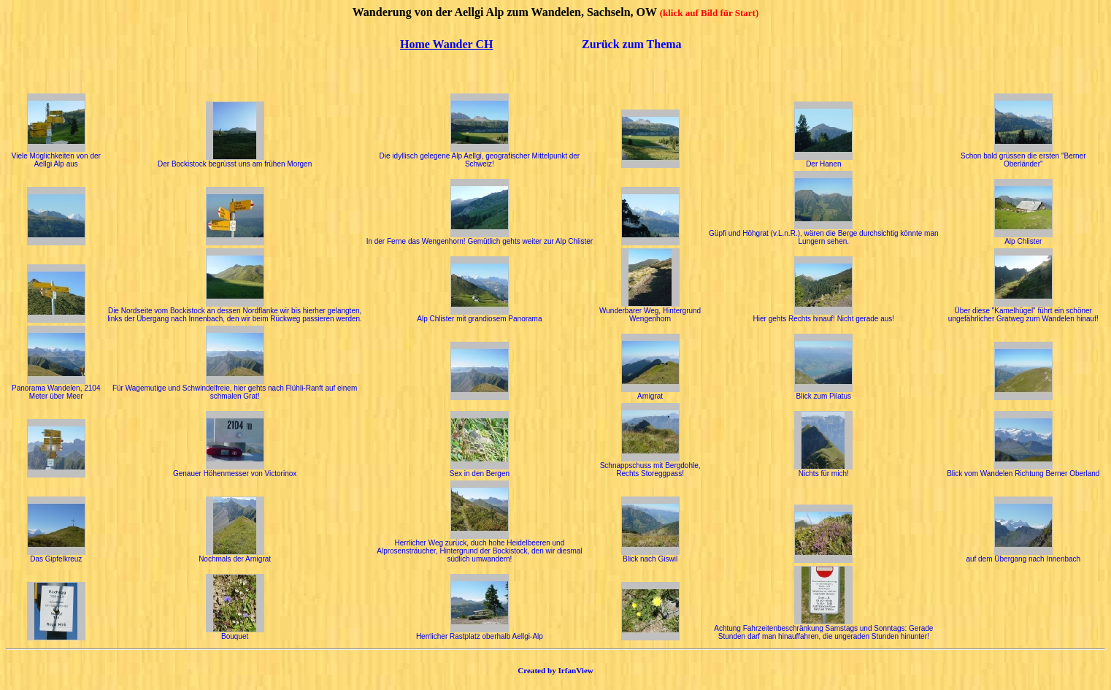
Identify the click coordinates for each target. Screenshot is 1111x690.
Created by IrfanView (555, 670)
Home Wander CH (446, 44)
